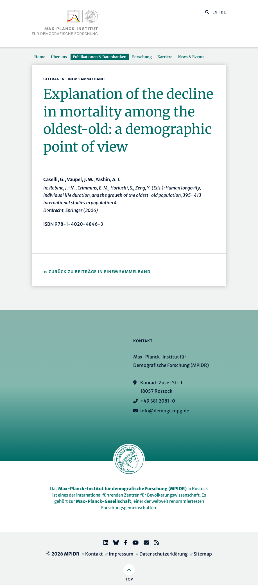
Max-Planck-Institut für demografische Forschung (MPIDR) (122, 488)
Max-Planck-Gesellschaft (103, 501)
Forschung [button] (142, 56)
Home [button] (39, 56)
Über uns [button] (59, 56)
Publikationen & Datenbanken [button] (99, 56)
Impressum (121, 554)
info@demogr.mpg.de (164, 410)
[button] (207, 12)
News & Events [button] (191, 56)
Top (129, 579)
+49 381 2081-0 (157, 401)
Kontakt (94, 554)
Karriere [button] (164, 56)
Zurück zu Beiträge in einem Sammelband (99, 271)
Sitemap (203, 554)
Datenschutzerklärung (163, 554)
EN (215, 12)
